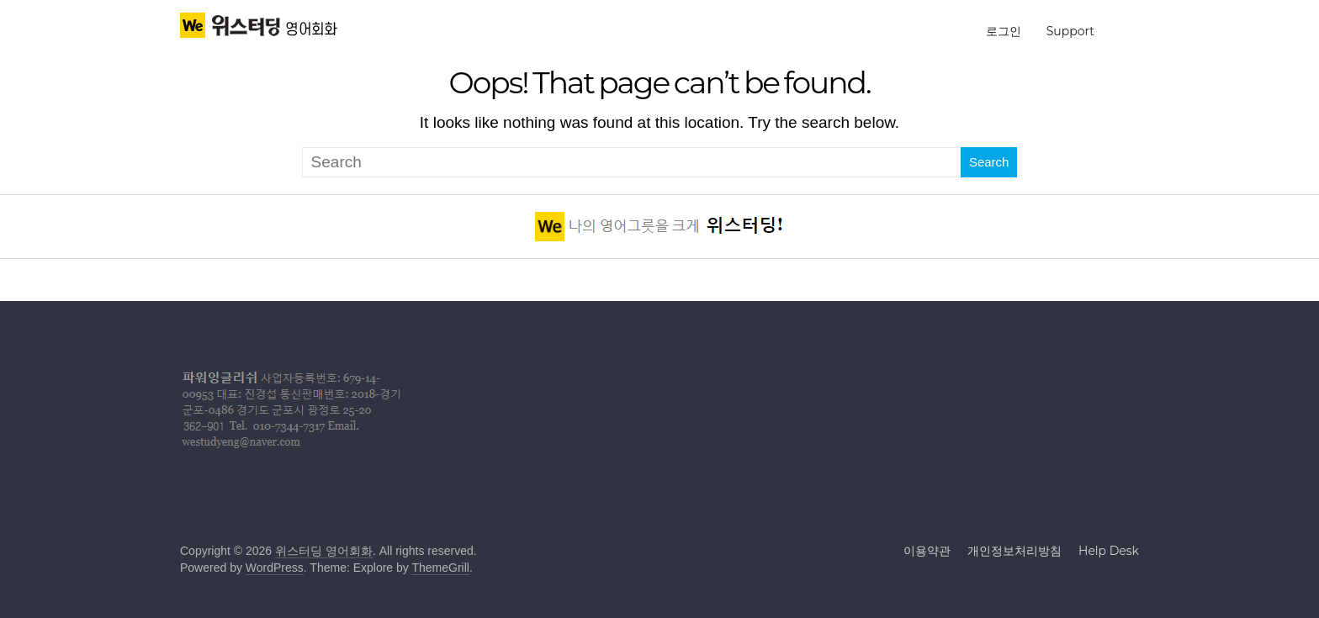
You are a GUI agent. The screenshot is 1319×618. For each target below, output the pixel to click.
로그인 (1003, 31)
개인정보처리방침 (1014, 550)
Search (989, 162)
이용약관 (927, 550)
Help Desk (1108, 550)
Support (1070, 31)
